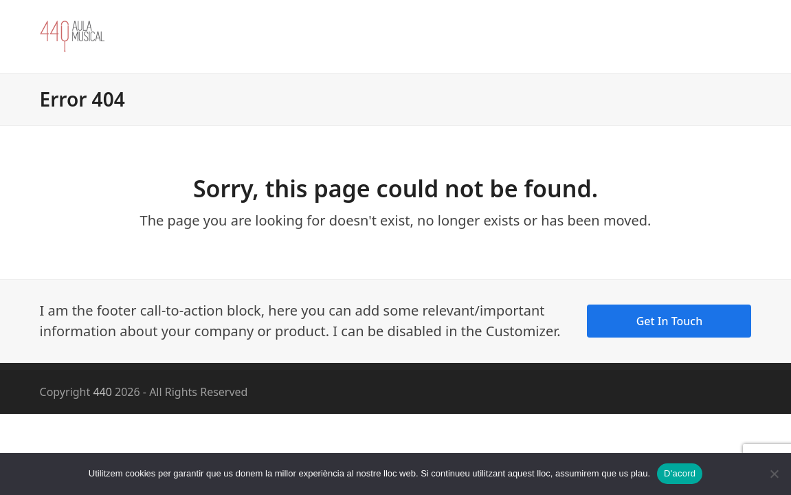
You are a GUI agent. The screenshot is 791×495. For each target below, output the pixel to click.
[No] (774, 474)
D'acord (679, 473)
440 (102, 391)
